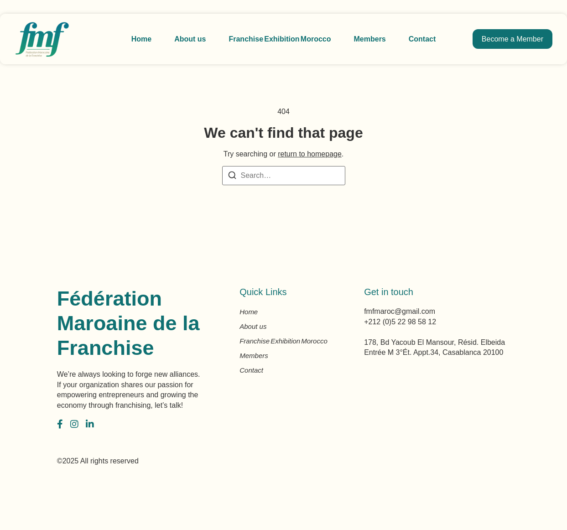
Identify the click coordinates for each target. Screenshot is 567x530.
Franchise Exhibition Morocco (280, 39)
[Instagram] (74, 424)
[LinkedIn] (90, 424)
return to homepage (310, 154)
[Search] (232, 177)
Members (370, 39)
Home (141, 39)
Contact (422, 39)
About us (190, 39)
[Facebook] (60, 424)
